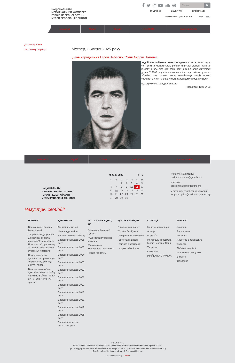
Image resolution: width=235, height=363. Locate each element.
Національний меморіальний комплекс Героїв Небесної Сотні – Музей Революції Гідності (69, 13)
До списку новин (33, 44)
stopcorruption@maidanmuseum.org (191, 194)
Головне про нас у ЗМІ (189, 252)
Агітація (151, 231)
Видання (155, 11)
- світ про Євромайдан (129, 244)
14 (116, 190)
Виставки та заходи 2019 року (71, 294)
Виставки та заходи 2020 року (71, 286)
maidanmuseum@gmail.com (186, 177)
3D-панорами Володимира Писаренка (100, 247)
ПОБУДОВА (148, 29)
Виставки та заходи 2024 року (71, 256)
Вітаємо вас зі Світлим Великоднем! (40, 229)
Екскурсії (176, 11)
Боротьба (152, 235)
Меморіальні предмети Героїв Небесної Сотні (159, 241)
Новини (33, 220)
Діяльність (65, 220)
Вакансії (181, 256)
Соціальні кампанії (68, 227)
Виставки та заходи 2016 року (71, 316)
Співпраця (182, 261)
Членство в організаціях (190, 239)
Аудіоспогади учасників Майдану (100, 239)
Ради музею (183, 231)
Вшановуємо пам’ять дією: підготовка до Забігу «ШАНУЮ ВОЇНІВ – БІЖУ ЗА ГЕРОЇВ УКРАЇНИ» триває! (41, 275)
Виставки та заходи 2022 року (71, 271)
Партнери (182, 235)
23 (126, 194)
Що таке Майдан (128, 220)
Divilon (127, 356)
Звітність (181, 244)
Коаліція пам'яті (188, 29)
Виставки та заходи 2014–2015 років (68, 324)
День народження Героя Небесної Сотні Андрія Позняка (114, 57)
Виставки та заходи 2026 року (71, 241)
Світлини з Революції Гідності (99, 232)
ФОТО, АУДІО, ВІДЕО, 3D (100, 222)
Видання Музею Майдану (71, 235)
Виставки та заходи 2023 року (71, 264)
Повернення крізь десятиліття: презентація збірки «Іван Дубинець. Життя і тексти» (41, 260)
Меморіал (64, 29)
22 (121, 194)
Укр (200, 16)
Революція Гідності (128, 239)
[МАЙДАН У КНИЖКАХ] (159, 255)
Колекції (152, 220)
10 (131, 186)
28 (116, 197)
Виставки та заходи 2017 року (71, 309)
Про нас (182, 220)
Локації (117, 29)
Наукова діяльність (68, 231)
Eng (208, 16)
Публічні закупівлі (186, 248)
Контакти (182, 227)
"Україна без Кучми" (128, 231)
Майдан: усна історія (158, 227)
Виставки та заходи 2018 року (71, 301)
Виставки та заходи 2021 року (71, 279)
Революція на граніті (128, 227)
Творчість (152, 247)
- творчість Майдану (128, 248)
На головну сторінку (35, 49)
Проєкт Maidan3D (97, 253)
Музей (92, 29)
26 (142, 194)
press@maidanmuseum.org (186, 185)
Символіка (152, 251)
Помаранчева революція (131, 235)
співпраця (198, 11)
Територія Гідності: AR (178, 16)
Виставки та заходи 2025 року (71, 249)
